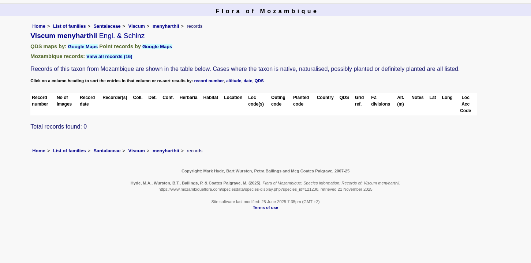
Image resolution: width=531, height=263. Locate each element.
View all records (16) (109, 56)
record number (209, 81)
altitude (233, 81)
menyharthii (166, 26)
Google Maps (83, 46)
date (248, 81)
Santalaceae (107, 26)
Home (38, 26)
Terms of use (265, 207)
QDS (259, 81)
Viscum (136, 26)
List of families (69, 26)
